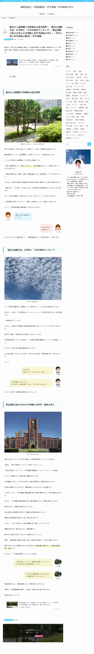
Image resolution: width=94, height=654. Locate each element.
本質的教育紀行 (74, 33)
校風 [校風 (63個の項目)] (81, 87)
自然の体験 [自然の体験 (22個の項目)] (76, 102)
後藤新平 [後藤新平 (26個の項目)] (68, 144)
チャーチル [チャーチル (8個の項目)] (76, 150)
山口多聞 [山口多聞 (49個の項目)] (75, 141)
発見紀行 (72, 67)
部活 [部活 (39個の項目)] (76, 93)
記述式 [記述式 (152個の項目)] (68, 111)
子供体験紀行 (73, 37)
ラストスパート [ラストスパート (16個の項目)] (84, 108)
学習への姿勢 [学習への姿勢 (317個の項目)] (69, 87)
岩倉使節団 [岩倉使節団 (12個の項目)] (78, 126)
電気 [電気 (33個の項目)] (87, 114)
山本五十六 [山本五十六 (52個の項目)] (81, 147)
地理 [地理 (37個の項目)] (82, 129)
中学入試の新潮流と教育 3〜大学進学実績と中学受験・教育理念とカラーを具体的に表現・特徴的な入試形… (38, 61)
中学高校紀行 (8, 39)
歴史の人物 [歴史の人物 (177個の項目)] (69, 123)
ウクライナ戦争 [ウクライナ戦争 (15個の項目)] (70, 129)
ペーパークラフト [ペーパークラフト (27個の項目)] (79, 99)
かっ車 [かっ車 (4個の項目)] (68, 117)
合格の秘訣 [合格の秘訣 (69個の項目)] (75, 108)
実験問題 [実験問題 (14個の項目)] (81, 120)
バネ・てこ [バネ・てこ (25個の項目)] (75, 117)
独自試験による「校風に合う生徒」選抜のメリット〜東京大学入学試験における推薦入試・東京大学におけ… (39, 604)
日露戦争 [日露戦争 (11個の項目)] (86, 126)
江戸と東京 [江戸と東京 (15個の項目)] (69, 138)
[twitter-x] (83, 1)
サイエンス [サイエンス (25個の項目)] (73, 120)
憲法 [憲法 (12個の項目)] (78, 129)
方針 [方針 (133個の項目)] (86, 87)
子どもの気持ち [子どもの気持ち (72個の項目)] (70, 90)
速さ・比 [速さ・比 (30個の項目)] (87, 111)
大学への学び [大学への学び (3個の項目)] (69, 93)
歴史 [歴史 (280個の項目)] (87, 120)
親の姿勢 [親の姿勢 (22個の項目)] (79, 90)
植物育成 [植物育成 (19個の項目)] (83, 102)
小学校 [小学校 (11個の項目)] (85, 90)
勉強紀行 (72, 41)
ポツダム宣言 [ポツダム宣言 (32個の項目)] (69, 126)
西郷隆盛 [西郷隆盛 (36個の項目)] (68, 141)
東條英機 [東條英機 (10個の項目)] (68, 150)
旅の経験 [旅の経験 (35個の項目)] (68, 105)
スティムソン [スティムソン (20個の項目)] (83, 144)
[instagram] (85, 1)
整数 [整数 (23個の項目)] (75, 114)
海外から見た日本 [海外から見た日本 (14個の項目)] (71, 135)
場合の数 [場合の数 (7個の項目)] (81, 114)
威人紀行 (72, 71)
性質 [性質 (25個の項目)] (67, 120)
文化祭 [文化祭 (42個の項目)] (82, 93)
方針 (15, 39)
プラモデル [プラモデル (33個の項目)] (83, 96)
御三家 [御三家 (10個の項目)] (81, 138)
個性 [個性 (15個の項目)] (76, 87)
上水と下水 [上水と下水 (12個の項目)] (81, 135)
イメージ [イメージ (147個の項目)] (68, 84)
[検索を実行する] (89, 156)
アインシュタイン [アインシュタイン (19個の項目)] (71, 147)
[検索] (90, 1)
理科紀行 (72, 52)
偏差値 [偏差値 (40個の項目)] (68, 108)
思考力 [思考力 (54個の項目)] (87, 93)
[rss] (87, 1)
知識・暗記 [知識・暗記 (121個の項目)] (75, 111)
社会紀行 (72, 56)
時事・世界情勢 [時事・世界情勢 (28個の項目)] (79, 132)
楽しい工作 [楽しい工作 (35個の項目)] (69, 99)
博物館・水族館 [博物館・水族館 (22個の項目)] (77, 105)
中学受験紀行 (73, 44)
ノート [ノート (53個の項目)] (68, 96)
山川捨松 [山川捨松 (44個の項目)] (75, 144)
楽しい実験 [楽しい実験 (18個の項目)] (75, 96)
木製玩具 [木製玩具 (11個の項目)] (68, 102)
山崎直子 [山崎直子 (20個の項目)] (82, 141)
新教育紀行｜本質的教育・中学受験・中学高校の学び (47, 7)
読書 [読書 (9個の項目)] (85, 105)
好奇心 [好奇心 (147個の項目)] (75, 84)
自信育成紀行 (73, 64)
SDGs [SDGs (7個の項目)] (75, 138)
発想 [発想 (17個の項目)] (80, 84)
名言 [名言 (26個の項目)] (86, 138)
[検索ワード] (78, 156)
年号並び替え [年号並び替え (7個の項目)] (69, 132)
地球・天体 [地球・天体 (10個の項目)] (83, 117)
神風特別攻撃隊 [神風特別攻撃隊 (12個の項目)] (78, 123)
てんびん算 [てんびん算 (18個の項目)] (69, 114)
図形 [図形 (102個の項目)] (81, 111)
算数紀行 (72, 48)
